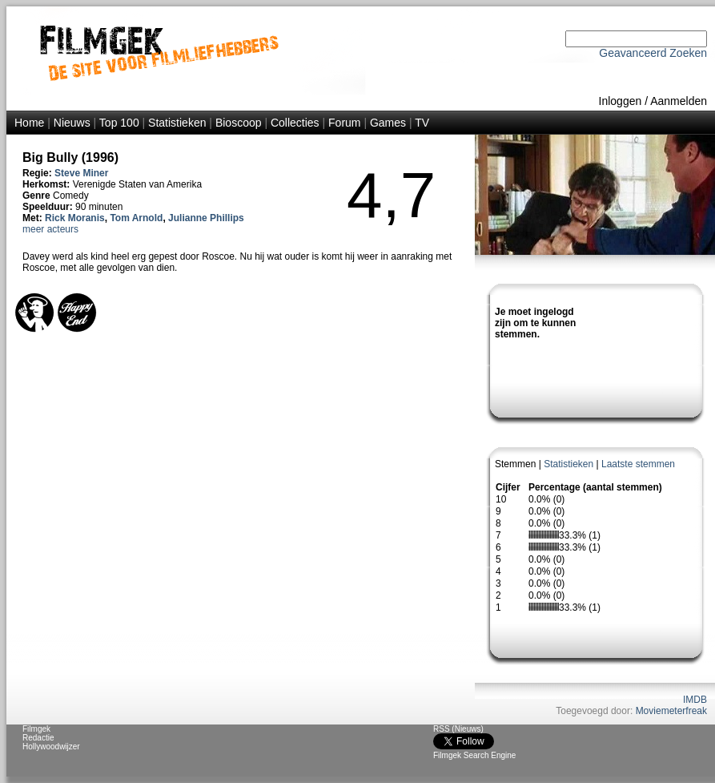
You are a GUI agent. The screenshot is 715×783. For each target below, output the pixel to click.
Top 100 (119, 122)
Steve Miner (81, 173)
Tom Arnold (136, 218)
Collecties (295, 122)
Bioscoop (238, 122)
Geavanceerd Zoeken (653, 52)
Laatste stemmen (638, 464)
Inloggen (620, 101)
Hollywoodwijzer (51, 746)
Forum (344, 122)
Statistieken (177, 122)
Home (29, 122)
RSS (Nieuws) (458, 728)
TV (422, 122)
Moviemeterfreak (671, 710)
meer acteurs (50, 229)
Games (388, 122)
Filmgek (36, 728)
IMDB (695, 699)
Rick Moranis (75, 218)
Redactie (38, 737)
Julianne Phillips (206, 218)
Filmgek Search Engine (474, 755)
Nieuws (72, 122)
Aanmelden (678, 101)
